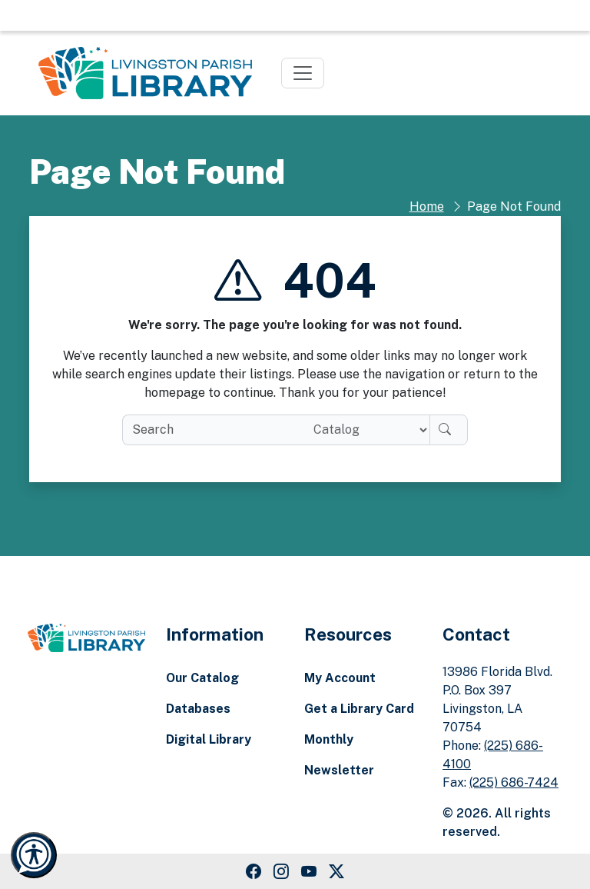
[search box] (211, 430)
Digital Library (208, 739)
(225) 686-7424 (514, 782)
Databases (198, 708)
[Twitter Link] (336, 871)
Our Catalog (202, 678)
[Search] (448, 430)
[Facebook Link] (253, 871)
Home (426, 206)
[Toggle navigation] (302, 73)
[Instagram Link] (281, 871)
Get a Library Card (359, 708)
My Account (340, 678)
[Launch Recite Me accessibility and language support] (34, 855)
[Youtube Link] (309, 871)
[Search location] (365, 430)
